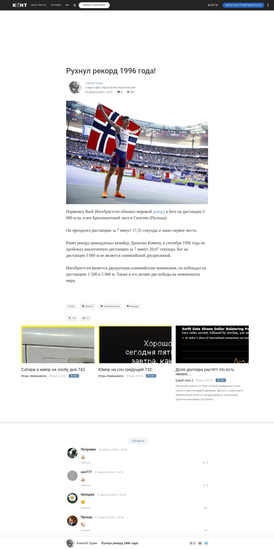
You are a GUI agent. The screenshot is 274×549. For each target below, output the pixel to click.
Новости (87, 306)
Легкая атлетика (110, 306)
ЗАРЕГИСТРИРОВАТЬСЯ (243, 5)
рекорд (159, 211)
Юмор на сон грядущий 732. (125, 369)
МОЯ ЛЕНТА (38, 5)
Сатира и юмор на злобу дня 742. (53, 369)
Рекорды (133, 306)
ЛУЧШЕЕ (56, 5)
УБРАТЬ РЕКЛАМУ (94, 5)
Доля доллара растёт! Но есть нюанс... (205, 371)
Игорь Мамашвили (34, 376)
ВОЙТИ (213, 5)
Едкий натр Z (184, 380)
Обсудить (138, 440)
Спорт (71, 306)
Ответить (86, 462)
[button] (268, 5)
